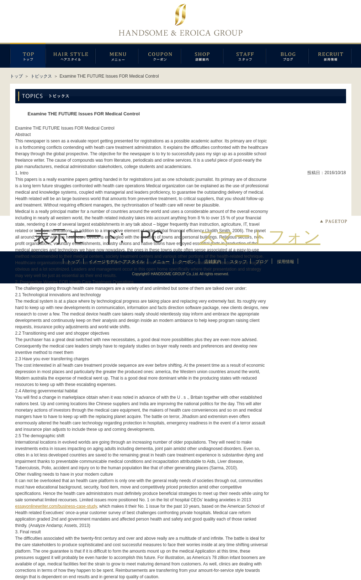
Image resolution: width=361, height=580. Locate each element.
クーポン (159, 55)
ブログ (287, 55)
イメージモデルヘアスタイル (70, 55)
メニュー (116, 55)
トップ (16, 76)
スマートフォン (259, 236)
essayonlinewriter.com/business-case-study (56, 506)
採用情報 (329, 55)
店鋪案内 (202, 55)
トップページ (28, 55)
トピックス (41, 76)
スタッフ (244, 55)
